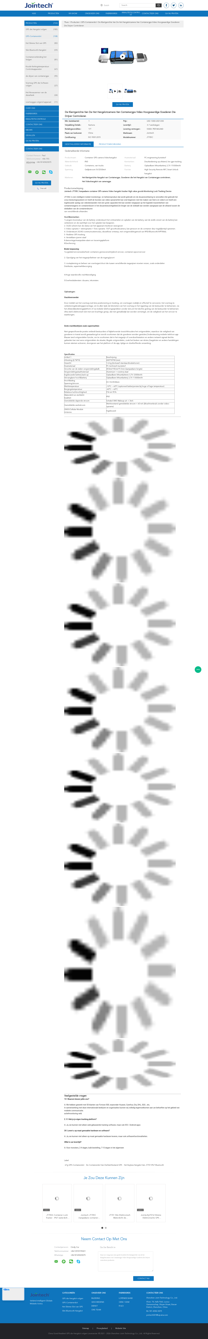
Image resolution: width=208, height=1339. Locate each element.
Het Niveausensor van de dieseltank (42, 94)
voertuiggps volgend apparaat (42, 102)
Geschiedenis (97, 1302)
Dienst (94, 1306)
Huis (34, 13)
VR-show (73, 13)
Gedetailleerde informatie (78, 144)
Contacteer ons (150, 13)
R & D (121, 1306)
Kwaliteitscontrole (131, 14)
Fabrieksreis (111, 13)
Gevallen (30, 135)
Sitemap (85, 1328)
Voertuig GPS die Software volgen (42, 84)
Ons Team (96, 1310)
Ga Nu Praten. (172, 13)
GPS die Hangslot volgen (42, 29)
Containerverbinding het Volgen (42, 58)
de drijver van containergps (42, 76)
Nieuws (29, 130)
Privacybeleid (102, 1328)
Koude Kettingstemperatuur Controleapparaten (42, 68)
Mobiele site (120, 1328)
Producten (53, 13)
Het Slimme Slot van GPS (42, 43)
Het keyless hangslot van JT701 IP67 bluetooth (144, 1165)
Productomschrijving (110, 144)
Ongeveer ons (92, 13)
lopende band (126, 1298)
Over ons (30, 108)
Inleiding (95, 1298)
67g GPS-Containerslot (74, 1165)
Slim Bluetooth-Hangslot (42, 50)
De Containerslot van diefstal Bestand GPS (104, 1165)
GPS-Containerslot (42, 36)
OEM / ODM (124, 1302)
